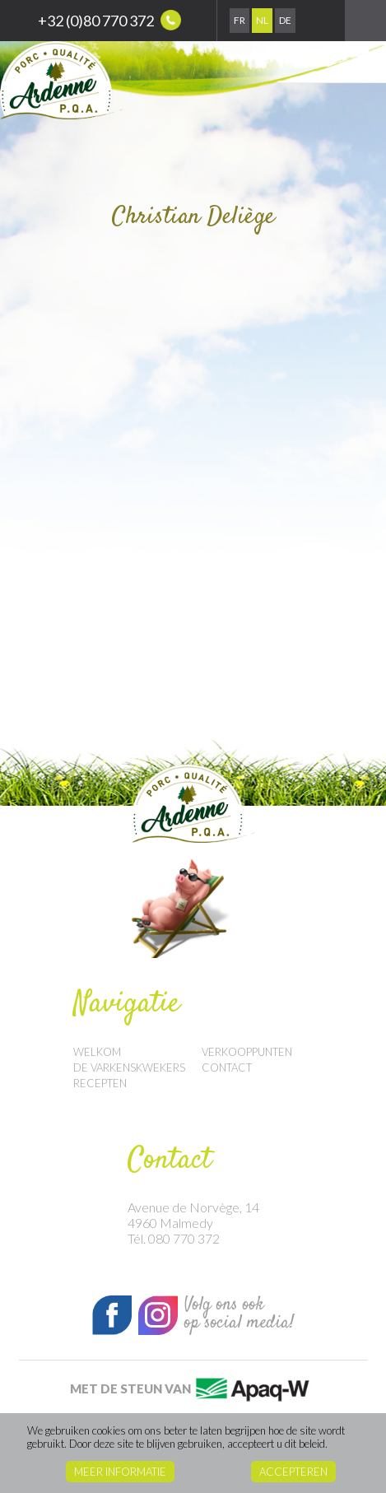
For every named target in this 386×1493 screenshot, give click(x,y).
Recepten (100, 1083)
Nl (262, 20)
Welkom (97, 1051)
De (285, 20)
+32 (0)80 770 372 (109, 20)
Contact (227, 1067)
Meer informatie (120, 1471)
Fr (239, 20)
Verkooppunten (247, 1051)
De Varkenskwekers (129, 1067)
